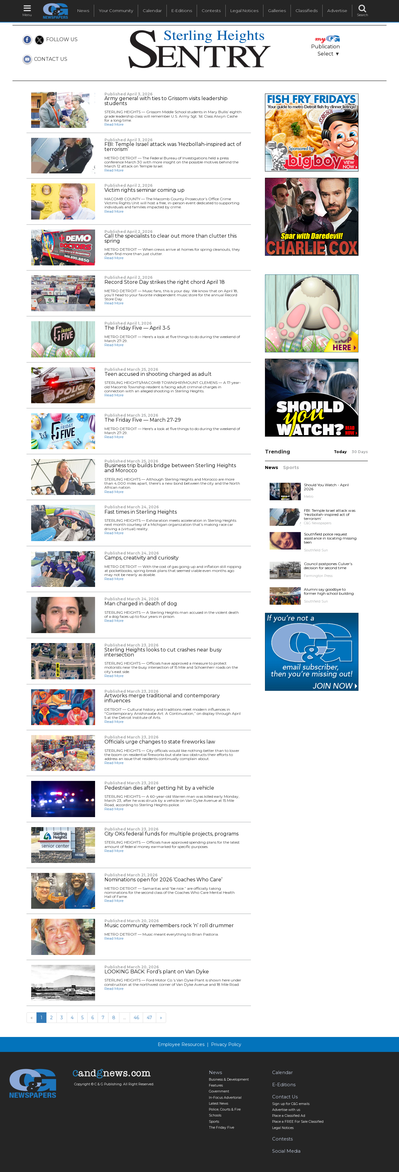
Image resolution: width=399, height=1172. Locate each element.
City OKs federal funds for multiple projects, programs (171, 833)
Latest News (218, 1104)
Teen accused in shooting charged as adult (158, 374)
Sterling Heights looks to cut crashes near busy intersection (163, 652)
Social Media (286, 1151)
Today (340, 451)
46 (136, 1017)
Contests (211, 10)
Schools (215, 1115)
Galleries (277, 10)
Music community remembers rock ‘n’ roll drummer (169, 925)
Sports (291, 467)
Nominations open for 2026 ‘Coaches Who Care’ (163, 879)
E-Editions (181, 10)
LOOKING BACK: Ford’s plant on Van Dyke (156, 971)
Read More (113, 124)
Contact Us (285, 1097)
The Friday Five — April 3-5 (137, 328)
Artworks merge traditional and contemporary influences (162, 698)
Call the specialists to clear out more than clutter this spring (170, 239)
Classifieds (307, 10)
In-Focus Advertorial (225, 1098)
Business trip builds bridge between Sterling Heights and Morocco (170, 468)
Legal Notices (244, 10)
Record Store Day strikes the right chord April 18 (164, 282)
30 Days (360, 451)
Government (219, 1091)
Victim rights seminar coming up (144, 190)
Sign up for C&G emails (291, 1104)
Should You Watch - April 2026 (326, 486)
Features (216, 1085)
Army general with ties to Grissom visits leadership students (166, 101)
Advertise (337, 10)
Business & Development (229, 1080)
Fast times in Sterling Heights (140, 512)
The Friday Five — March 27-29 (142, 420)
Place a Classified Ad (288, 1116)
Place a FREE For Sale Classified (298, 1122)
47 (149, 1017)
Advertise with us (286, 1110)
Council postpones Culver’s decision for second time (328, 565)
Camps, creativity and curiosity (141, 557)
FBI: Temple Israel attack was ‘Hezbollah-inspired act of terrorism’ (172, 147)
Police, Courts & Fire (225, 1109)
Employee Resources (181, 1044)
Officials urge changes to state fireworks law (159, 741)
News (83, 10)
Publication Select (325, 46)
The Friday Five (221, 1128)
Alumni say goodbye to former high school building (329, 591)
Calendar (152, 10)
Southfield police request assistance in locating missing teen (330, 538)
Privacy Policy (226, 1044)
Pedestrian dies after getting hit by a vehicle (159, 788)
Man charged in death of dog (140, 603)
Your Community (116, 10)
